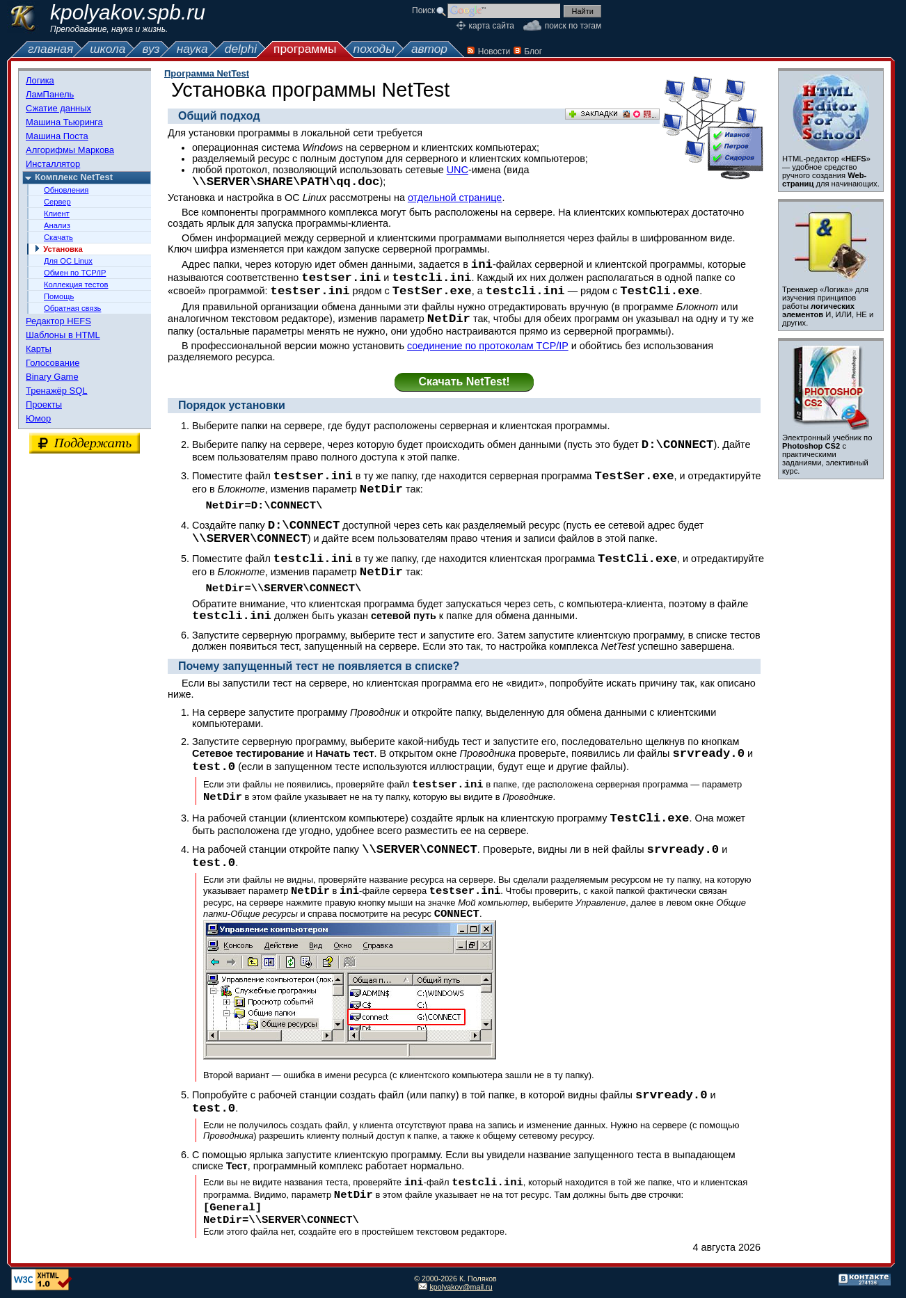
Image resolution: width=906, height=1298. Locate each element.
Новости (494, 51)
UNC (457, 169)
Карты (38, 349)
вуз (150, 49)
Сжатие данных (58, 108)
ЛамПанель (50, 94)
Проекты (44, 404)
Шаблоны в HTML (63, 335)
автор (429, 49)
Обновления (66, 190)
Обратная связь (72, 308)
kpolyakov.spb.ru (127, 12)
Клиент (57, 213)
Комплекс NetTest (74, 177)
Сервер (57, 202)
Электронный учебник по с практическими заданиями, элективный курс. (827, 454)
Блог (533, 51)
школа (107, 49)
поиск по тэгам (573, 26)
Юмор (38, 418)
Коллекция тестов (76, 284)
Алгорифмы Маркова (70, 150)
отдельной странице (455, 197)
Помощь (59, 296)
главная (50, 49)
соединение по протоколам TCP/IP (488, 345)
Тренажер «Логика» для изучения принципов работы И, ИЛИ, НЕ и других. (827, 306)
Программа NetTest (206, 73)
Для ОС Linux (68, 261)
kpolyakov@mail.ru (460, 1287)
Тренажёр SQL (57, 390)
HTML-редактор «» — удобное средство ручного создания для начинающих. (831, 171)
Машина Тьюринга (64, 122)
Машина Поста (57, 136)
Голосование (52, 363)
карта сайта (491, 26)
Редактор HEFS (58, 321)
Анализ (57, 225)
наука (192, 49)
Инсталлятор (53, 164)
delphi (241, 49)
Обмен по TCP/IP (75, 273)
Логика (40, 80)
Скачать (58, 237)
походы (374, 49)
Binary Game (52, 376)
